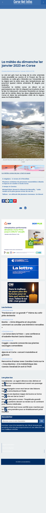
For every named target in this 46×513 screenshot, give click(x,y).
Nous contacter (7, 451)
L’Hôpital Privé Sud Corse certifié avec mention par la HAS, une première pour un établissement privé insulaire (23, 409)
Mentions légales (8, 448)
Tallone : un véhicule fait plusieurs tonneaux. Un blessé (22, 194)
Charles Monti (6, 71)
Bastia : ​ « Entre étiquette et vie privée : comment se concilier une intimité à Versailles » (23, 325)
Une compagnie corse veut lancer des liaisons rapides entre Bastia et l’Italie (21, 390)
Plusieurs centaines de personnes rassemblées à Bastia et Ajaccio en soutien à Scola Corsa (23, 182)
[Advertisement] (21, 36)
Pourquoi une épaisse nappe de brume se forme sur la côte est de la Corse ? (22, 395)
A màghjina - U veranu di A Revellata (15, 179)
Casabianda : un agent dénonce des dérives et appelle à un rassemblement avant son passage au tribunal (22, 383)
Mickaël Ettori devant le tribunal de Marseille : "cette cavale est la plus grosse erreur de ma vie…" (21, 190)
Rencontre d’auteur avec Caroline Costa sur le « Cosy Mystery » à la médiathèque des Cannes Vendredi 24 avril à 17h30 (23, 364)
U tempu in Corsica (9, 186)
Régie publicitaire (8, 445)
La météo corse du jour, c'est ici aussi (16, 173)
